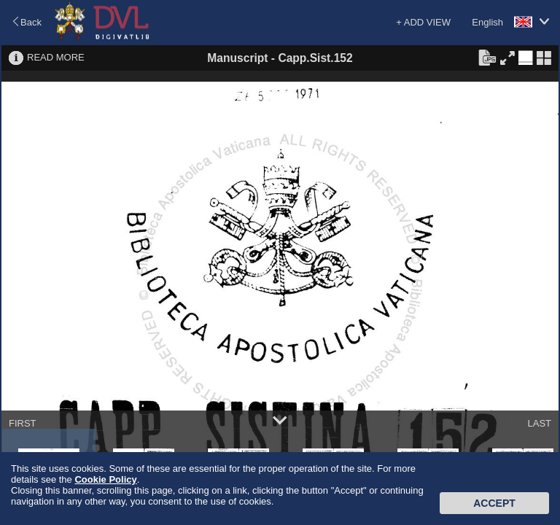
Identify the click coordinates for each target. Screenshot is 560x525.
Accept (494, 503)
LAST (539, 423)
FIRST (22, 423)
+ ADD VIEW (423, 22)
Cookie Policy (105, 479)
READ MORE (56, 57)
